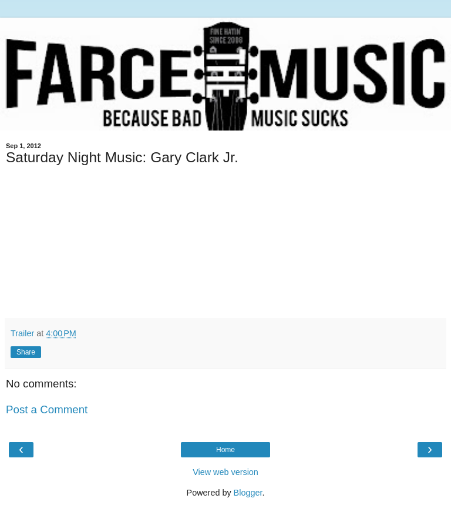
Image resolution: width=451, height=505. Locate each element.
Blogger (248, 492)
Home (225, 450)
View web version (225, 472)
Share (25, 352)
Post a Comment (46, 409)
